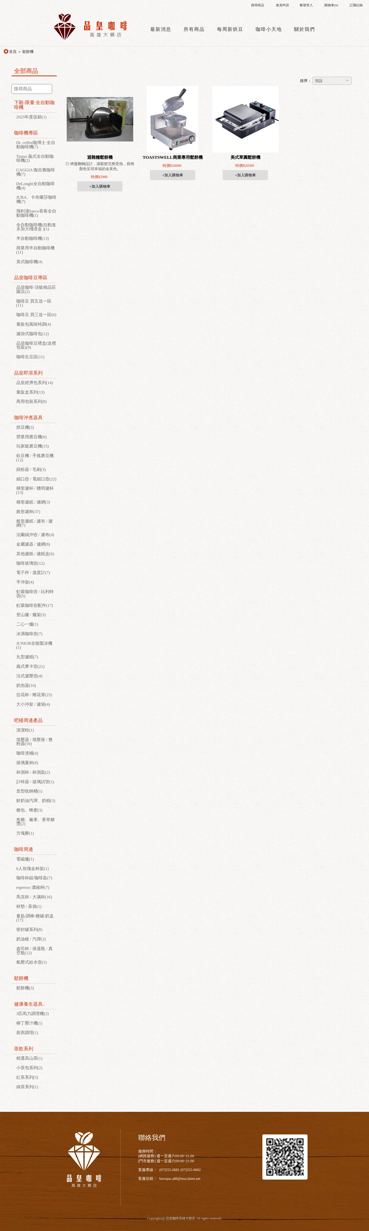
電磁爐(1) (25, 859)
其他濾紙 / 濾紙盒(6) (35, 553)
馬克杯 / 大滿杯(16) (34, 897)
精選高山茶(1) (29, 1058)
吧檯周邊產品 (28, 720)
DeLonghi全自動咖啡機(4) (35, 185)
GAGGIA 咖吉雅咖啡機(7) (35, 172)
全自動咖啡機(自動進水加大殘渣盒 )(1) (36, 227)
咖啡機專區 (26, 132)
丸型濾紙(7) (27, 657)
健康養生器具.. (29, 1004)
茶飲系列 (23, 1048)
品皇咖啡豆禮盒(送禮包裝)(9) (36, 345)
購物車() (331, 5)
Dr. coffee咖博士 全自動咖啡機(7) (35, 144)
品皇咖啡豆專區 (30, 277)
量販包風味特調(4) (33, 324)
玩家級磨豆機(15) (32, 446)
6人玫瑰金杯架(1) (32, 868)
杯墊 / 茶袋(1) (29, 906)
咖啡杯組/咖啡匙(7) (34, 878)
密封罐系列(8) (29, 929)
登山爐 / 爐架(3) (31, 614)
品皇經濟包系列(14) (34, 382)
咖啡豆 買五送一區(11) (33, 303)
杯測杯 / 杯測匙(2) (33, 772)
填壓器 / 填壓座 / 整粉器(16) (34, 741)
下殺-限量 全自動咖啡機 (34, 105)
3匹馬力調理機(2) (32, 1013)
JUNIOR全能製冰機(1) (34, 645)
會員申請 (282, 5)
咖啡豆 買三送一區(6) (36, 314)
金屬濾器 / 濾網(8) (33, 544)
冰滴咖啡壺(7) (29, 633)
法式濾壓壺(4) (29, 676)
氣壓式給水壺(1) (31, 962)
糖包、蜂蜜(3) (29, 810)
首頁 (13, 52)
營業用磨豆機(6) (31, 437)
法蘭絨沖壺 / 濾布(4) (35, 534)
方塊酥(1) (25, 833)
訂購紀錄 (356, 5)
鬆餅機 (28, 52)
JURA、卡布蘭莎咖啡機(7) (36, 199)
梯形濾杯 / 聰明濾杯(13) (35, 490)
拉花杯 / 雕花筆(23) (34, 694)
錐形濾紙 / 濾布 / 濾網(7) (34, 523)
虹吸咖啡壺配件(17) (34, 605)
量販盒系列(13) (30, 392)
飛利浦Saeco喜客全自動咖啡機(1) (36, 213)
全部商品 (26, 71)
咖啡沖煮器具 (28, 417)
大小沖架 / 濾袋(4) (33, 704)
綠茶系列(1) (27, 1086)
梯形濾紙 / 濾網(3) (33, 502)
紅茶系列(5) (27, 1077)
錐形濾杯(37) (28, 511)
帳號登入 (306, 5)
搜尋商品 (257, 5)
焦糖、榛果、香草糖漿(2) (35, 821)
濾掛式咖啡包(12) (32, 333)
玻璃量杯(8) (27, 762)
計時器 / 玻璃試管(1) (35, 781)
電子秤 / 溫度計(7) (33, 572)
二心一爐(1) (27, 624)
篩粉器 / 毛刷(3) (31, 469)
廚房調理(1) (27, 1032)
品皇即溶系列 (28, 373)
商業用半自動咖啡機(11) (35, 250)
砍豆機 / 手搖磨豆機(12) (35, 457)
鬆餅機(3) (25, 988)
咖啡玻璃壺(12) (30, 563)
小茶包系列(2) (29, 1067)
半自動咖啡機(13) (32, 238)
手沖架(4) (25, 582)
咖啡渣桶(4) (27, 753)
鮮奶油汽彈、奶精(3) (35, 800)
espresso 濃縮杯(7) (32, 887)
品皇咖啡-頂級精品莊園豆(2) (36, 289)
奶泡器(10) (26, 685)
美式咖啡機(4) (29, 261)
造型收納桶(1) (29, 791)
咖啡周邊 (23, 849)
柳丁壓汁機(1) (29, 1023)
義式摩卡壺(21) (30, 666)
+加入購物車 (100, 186)
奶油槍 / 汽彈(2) (31, 939)
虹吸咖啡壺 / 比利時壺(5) (35, 593)
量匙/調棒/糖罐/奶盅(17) (35, 918)
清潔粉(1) (25, 730)
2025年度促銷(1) (31, 117)
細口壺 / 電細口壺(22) (36, 479)
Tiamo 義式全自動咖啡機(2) (35, 158)
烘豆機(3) (25, 427)
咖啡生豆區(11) (30, 356)
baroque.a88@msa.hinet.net (179, 1179)
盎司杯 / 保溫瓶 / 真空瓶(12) (34, 950)
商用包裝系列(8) (31, 401)
